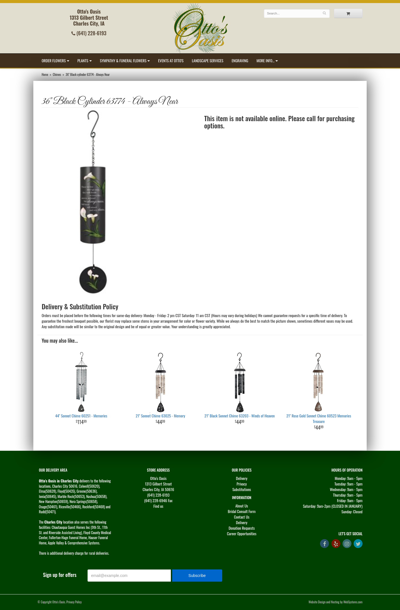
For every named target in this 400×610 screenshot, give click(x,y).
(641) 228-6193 (88, 33)
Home (45, 74)
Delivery (242, 478)
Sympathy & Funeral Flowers (123, 60)
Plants (83, 60)
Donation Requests (242, 528)
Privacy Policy (74, 602)
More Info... (266, 60)
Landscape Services (207, 60)
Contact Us (241, 517)
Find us (158, 506)
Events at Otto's (171, 60)
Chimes (57, 74)
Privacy (242, 484)
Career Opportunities (241, 533)
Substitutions (241, 489)
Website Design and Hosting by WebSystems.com (335, 602)
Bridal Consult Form (242, 511)
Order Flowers (54, 60)
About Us (241, 506)
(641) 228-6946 (155, 500)
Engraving (240, 60)
